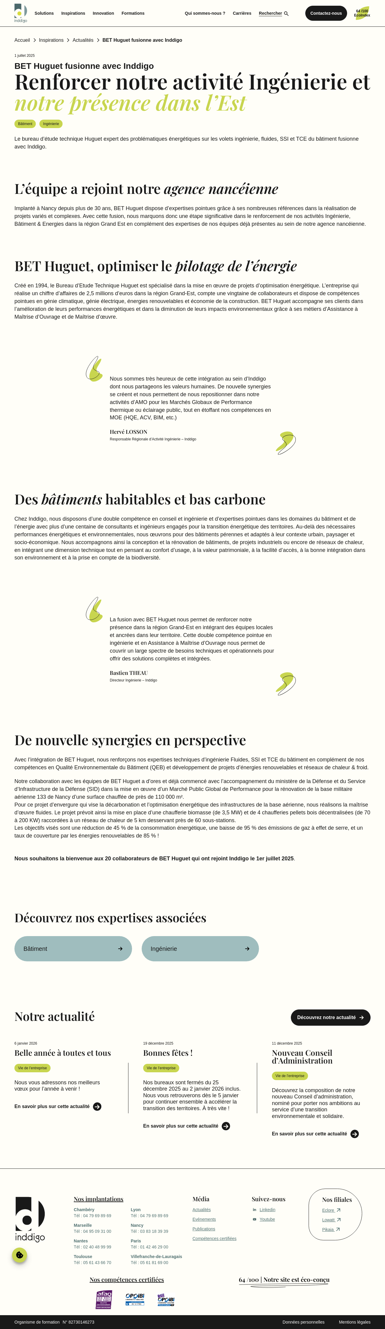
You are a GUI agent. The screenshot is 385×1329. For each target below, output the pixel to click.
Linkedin (263, 1209)
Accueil (22, 40)
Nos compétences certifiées (127, 1279)
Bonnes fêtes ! (167, 1052)
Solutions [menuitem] (44, 13)
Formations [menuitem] (133, 13)
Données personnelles (304, 1322)
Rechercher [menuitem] (270, 13)
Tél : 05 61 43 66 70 (102, 1259)
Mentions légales (355, 1322)
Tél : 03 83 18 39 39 (159, 1228)
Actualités (82, 40)
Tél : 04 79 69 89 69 (102, 1212)
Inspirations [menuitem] (73, 13)
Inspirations (51, 40)
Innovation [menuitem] (103, 13)
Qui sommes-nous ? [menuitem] (205, 13)
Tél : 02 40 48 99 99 (102, 1243)
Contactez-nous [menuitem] (326, 13)
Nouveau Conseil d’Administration (302, 1056)
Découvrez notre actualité (326, 1017)
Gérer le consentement (19, 1255)
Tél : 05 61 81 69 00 (159, 1259)
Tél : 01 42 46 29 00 (159, 1243)
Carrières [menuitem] (242, 13)
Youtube (263, 1219)
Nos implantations (98, 1199)
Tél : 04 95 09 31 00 (102, 1228)
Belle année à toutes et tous (62, 1052)
